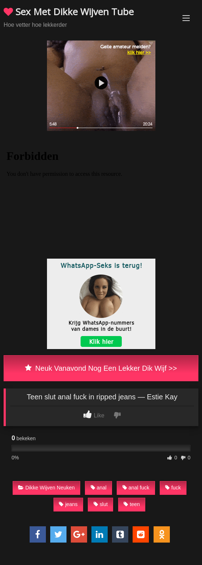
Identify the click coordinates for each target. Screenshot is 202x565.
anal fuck (136, 487)
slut (101, 504)
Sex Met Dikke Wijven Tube (69, 11)
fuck (173, 487)
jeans (68, 504)
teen (132, 504)
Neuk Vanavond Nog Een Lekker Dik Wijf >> (101, 368)
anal (99, 487)
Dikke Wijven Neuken (46, 487)
